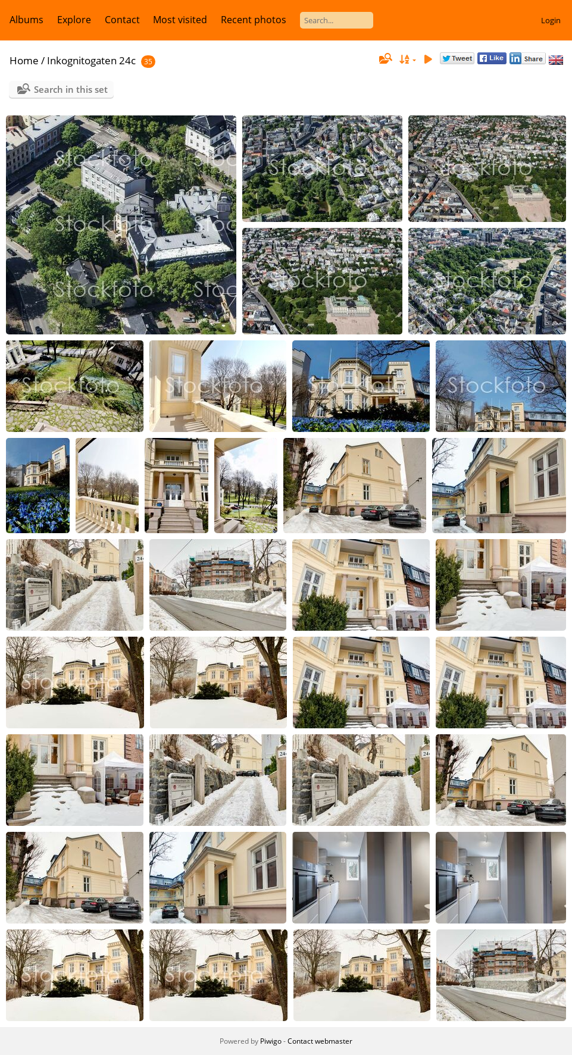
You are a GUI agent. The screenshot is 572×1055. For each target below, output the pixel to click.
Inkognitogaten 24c (91, 60)
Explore (74, 19)
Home (24, 60)
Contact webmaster (319, 1041)
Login (551, 20)
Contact (122, 19)
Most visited (180, 19)
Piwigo (271, 1041)
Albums (26, 19)
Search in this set (71, 89)
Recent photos (253, 19)
